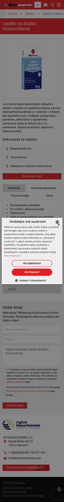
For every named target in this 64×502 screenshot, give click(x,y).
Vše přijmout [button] (32, 272)
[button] (32, 280)
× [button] (58, 225)
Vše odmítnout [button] (32, 263)
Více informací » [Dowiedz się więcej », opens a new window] (12, 255)
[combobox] (58, 222)
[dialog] (32, 251)
